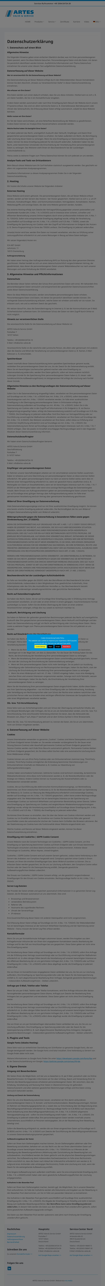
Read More (66, 646)
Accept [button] (58, 646)
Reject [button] (50, 646)
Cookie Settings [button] (40, 646)
